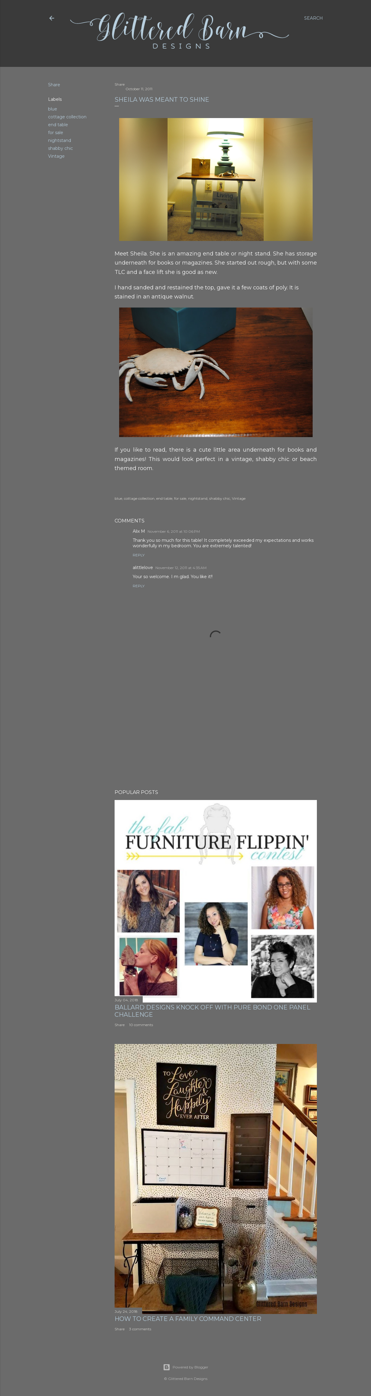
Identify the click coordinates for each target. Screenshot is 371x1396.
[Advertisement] (216, 732)
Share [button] (54, 84)
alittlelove (143, 567)
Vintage (56, 156)
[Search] (313, 18)
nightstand (59, 140)
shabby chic (60, 148)
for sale (55, 132)
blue (52, 109)
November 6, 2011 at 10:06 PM (174, 531)
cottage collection (67, 117)
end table (58, 124)
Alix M (139, 531)
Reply (139, 555)
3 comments (140, 1329)
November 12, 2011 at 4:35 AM (181, 567)
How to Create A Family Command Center (188, 1318)
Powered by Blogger (185, 1367)
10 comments (141, 1024)
